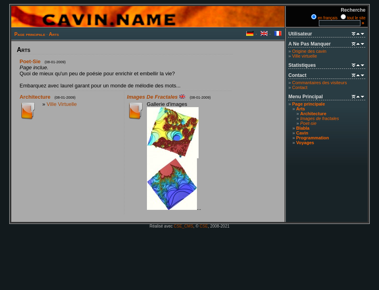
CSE (204, 226)
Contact (300, 87)
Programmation (312, 137)
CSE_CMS (183, 226)
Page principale (29, 34)
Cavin (302, 132)
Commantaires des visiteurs (319, 82)
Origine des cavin (309, 51)
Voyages (305, 142)
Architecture (313, 113)
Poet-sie (29, 61)
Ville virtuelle (304, 56)
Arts (54, 34)
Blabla (303, 128)
